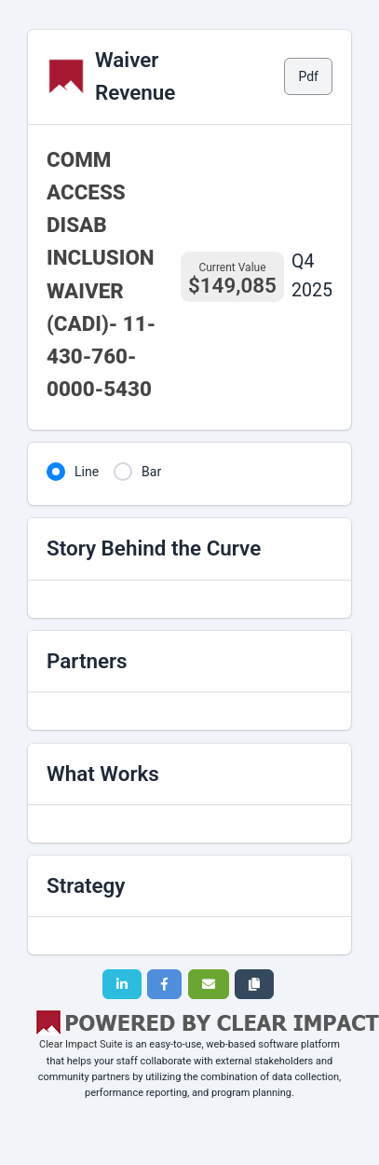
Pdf (308, 76)
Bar (151, 471)
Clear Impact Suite (81, 1044)
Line (86, 471)
